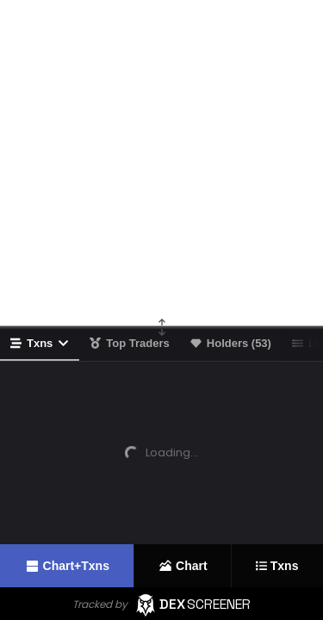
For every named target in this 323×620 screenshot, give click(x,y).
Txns (39, 343)
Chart (183, 566)
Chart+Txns (66, 566)
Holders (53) (230, 343)
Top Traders (129, 343)
